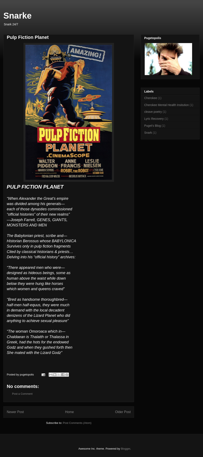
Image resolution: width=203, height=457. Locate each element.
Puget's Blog (152, 125)
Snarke (17, 15)
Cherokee (150, 98)
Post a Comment (22, 393)
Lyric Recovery (154, 118)
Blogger (125, 448)
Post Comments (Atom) (77, 422)
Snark (148, 132)
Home (69, 412)
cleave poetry (153, 111)
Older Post (123, 412)
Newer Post (15, 412)
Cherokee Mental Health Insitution (166, 105)
